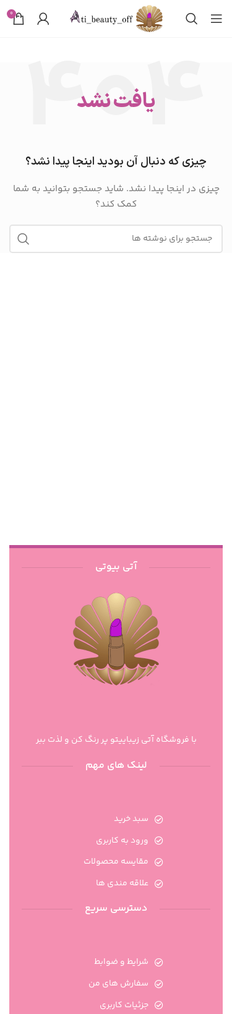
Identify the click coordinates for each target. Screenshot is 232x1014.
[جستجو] (191, 18)
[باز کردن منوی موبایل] (216, 18)
